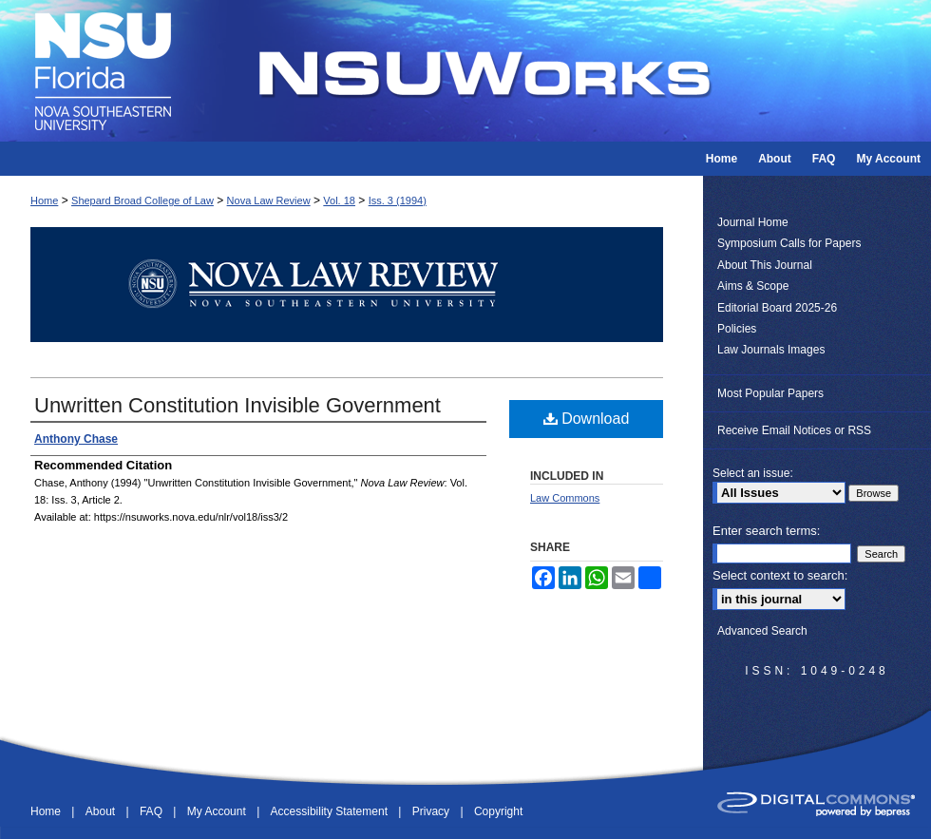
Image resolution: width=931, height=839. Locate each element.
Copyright (498, 811)
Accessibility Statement (331, 811)
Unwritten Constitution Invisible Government (237, 405)
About (102, 811)
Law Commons (564, 498)
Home (44, 200)
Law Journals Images (771, 349)
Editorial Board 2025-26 (777, 308)
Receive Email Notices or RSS (794, 430)
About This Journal (764, 265)
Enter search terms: (766, 531)
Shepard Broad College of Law (142, 200)
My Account (218, 811)
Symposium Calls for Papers (789, 243)
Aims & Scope (752, 286)
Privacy (432, 811)
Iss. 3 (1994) (398, 200)
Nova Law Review (269, 200)
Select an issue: (752, 473)
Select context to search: (779, 575)
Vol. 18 (339, 200)
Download (586, 418)
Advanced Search (762, 631)
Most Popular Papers (770, 393)
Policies (736, 328)
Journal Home (752, 222)
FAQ (152, 811)
